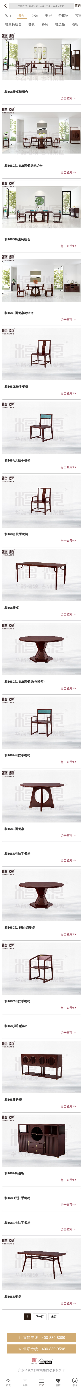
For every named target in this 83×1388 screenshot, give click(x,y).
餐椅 (45, 24)
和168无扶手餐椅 (16, 386)
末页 (53, 1316)
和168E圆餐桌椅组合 (18, 313)
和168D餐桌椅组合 (17, 239)
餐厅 (21, 15)
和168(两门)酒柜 (15, 1026)
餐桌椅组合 (13, 24)
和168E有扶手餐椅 (17, 1223)
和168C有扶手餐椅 (17, 1001)
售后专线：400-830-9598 (41, 1349)
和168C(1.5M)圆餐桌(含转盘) (24, 681)
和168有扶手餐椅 (16, 534)
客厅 (8, 15)
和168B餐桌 (12, 1296)
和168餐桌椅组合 (16, 92)
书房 (48, 15)
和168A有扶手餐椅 (17, 755)
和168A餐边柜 (14, 1173)
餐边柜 (60, 24)
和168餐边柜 (13, 1099)
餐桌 (31, 24)
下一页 (40, 1316)
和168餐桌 (11, 608)
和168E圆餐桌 (14, 829)
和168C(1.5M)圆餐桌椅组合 (23, 165)
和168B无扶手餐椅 (17, 1198)
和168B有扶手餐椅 (17, 853)
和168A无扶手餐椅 (17, 460)
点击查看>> (68, 98)
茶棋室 (63, 15)
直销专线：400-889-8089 (41, 1338)
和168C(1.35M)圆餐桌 (19, 927)
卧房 (35, 15)
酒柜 (75, 24)
